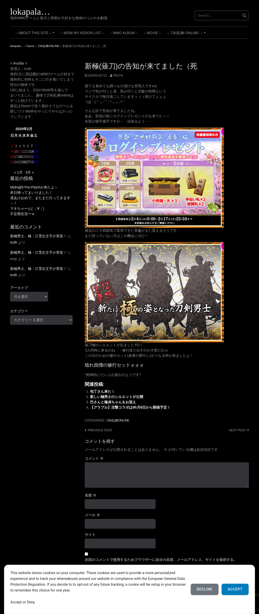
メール (92, 515)
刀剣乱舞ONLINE (117, 420)
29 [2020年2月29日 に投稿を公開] (36, 162)
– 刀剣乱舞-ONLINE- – (187, 34)
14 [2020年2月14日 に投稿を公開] (32, 151)
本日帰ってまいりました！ (31, 193)
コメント (94, 458)
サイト (90, 535)
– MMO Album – (124, 33)
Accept (235, 589)
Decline (205, 589)
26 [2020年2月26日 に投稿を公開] (24, 162)
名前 (90, 495)
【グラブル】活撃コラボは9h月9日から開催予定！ (130, 407)
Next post (237, 430)
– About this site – (36, 34)
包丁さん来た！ (102, 391)
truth (118, 75)
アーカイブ (19, 288)
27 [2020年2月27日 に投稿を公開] (28, 162)
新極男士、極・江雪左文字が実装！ (38, 236)
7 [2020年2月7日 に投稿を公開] (32, 146)
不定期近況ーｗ (22, 214)
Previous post (100, 430)
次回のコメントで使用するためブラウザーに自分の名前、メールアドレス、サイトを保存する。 (161, 560)
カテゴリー (19, 311)
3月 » (29, 172)
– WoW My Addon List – (82, 33)
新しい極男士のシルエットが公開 (116, 397)
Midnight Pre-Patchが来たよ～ (34, 187)
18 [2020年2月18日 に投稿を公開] (20, 157)
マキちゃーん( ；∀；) (27, 208)
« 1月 (18, 172)
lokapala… (30, 12)
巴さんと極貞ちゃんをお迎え (113, 402)
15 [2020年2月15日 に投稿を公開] (36, 151)
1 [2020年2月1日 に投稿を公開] (36, 141)
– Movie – (152, 33)
